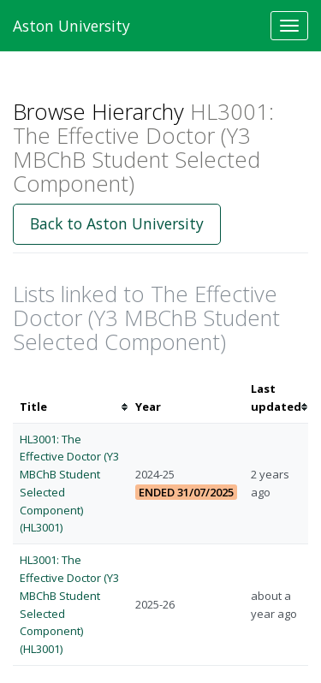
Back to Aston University (117, 223)
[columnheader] (70, 398)
